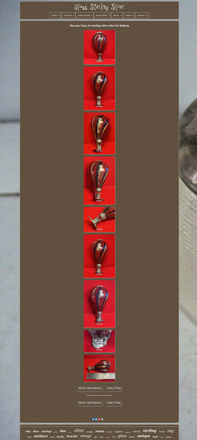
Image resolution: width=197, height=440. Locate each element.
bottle (155, 436)
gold (101, 437)
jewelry (60, 436)
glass (122, 435)
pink (95, 437)
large (29, 437)
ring (170, 431)
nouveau (127, 432)
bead (52, 437)
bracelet (72, 436)
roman (99, 431)
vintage (85, 436)
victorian (90, 432)
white (132, 437)
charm (70, 432)
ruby (28, 431)
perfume (168, 437)
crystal (162, 431)
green (55, 432)
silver (79, 430)
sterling (149, 430)
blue (63, 431)
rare (162, 437)
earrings (46, 431)
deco (36, 431)
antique (143, 435)
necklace (41, 436)
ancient (108, 437)
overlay (137, 431)
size (114, 437)
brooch (109, 432)
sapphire (119, 431)
